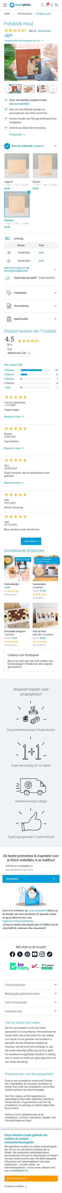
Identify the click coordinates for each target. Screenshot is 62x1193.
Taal (9, 349)
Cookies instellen (15, 1186)
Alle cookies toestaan (15, 1178)
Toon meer (30, 541)
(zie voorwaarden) (19, 103)
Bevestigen (12, 878)
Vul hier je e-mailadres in (19, 865)
